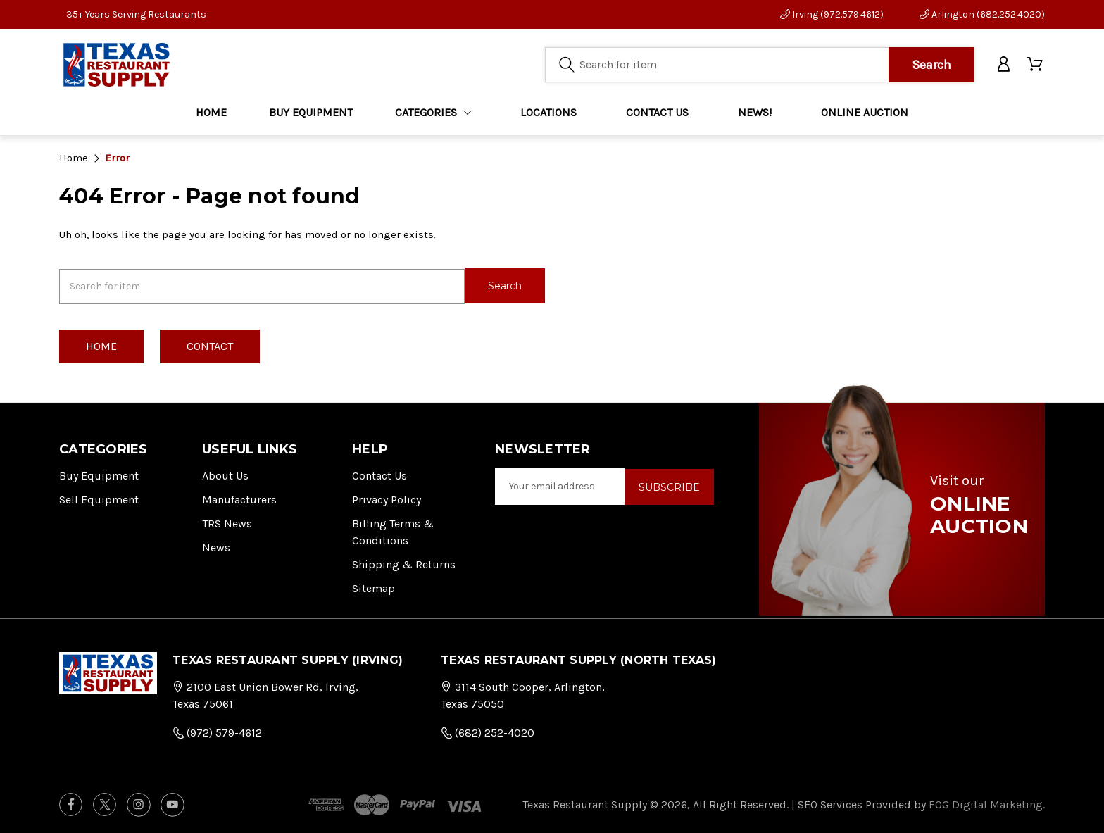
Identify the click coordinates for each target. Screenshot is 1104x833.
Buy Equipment (99, 474)
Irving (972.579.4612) (832, 14)
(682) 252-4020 (487, 731)
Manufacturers (239, 498)
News (216, 546)
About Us (225, 474)
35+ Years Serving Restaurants (136, 14)
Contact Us (379, 474)
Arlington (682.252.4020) (982, 14)
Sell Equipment (99, 498)
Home (211, 112)
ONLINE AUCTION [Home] (864, 112)
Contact (210, 344)
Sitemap (373, 587)
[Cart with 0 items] (1036, 65)
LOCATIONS (548, 112)
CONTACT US (657, 112)
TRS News (227, 522)
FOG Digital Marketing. (987, 803)
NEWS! (755, 112)
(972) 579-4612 (217, 731)
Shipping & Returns (404, 563)
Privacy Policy (386, 498)
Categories (433, 112)
